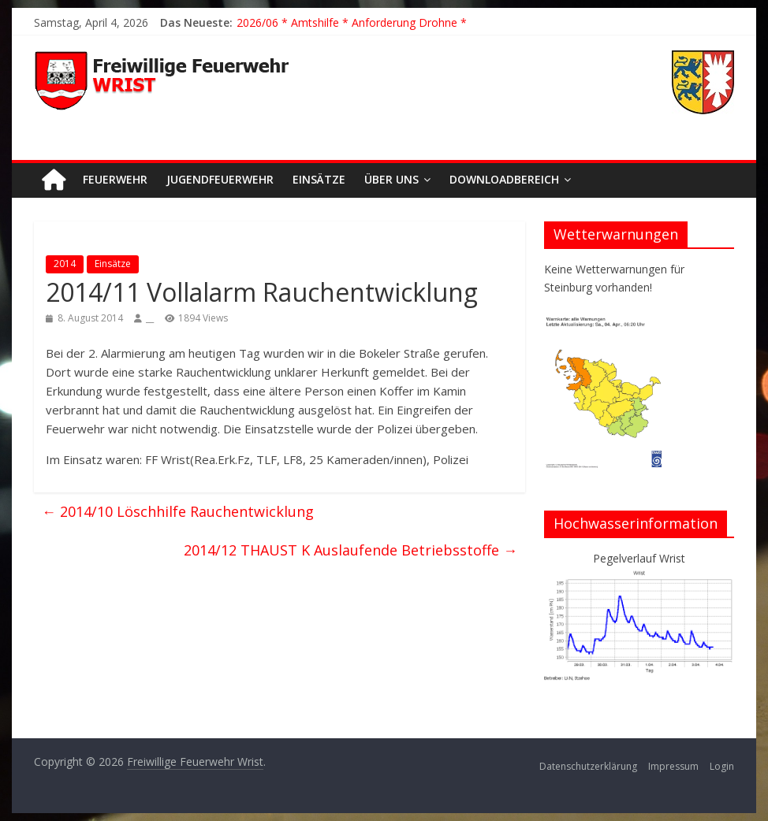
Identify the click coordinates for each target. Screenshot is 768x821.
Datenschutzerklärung (588, 766)
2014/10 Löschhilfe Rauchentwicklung (178, 511)
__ (150, 318)
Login (722, 766)
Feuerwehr (115, 179)
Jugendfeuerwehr (220, 179)
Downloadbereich (504, 179)
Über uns (391, 179)
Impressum (673, 766)
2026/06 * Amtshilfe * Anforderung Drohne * (352, 22)
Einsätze (319, 179)
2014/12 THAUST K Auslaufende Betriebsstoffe (350, 550)
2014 (65, 263)
